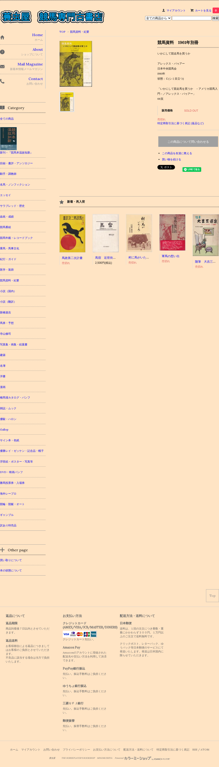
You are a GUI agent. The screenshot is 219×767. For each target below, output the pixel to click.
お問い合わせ (51, 749)
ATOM (205, 749)
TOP (62, 31)
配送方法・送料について (138, 749)
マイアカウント (176, 10)
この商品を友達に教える (177, 153)
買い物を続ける (171, 159)
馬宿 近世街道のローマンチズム (117, 258)
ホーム (14, 749)
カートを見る (207, 10)
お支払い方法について (106, 749)
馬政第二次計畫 (72, 258)
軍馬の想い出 (171, 256)
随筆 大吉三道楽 (207, 262)
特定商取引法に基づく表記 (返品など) (180, 123)
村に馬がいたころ (140, 257)
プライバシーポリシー (76, 749)
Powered (142, 758)
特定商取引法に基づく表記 (172, 749)
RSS (194, 749)
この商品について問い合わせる (188, 141)
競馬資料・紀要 (79, 31)
